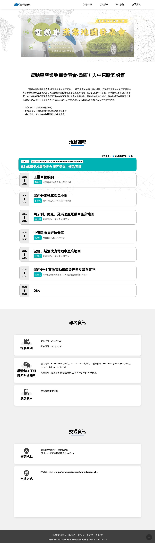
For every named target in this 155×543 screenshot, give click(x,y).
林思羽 (38, 219)
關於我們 (72, 535)
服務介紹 (81, 535)
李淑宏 (38, 200)
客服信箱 (99, 535)
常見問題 (90, 535)
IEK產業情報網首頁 (59, 535)
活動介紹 (87, 4)
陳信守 (38, 256)
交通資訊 (136, 4)
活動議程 (104, 4)
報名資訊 (120, 4)
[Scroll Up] (149, 537)
